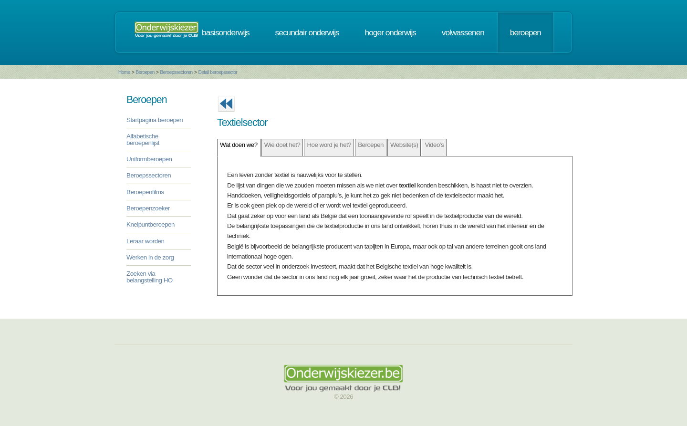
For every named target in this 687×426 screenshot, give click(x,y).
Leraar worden (145, 241)
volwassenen (463, 32)
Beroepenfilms (145, 192)
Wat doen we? (239, 144)
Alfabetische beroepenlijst (142, 139)
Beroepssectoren (176, 72)
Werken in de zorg (150, 257)
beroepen (525, 32)
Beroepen (144, 72)
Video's (434, 144)
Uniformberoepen (149, 159)
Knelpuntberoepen (150, 224)
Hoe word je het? (329, 144)
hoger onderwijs (390, 32)
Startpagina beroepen (154, 120)
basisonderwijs (226, 32)
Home (124, 72)
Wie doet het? (282, 144)
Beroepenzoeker (148, 208)
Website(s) (404, 144)
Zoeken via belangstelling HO (149, 276)
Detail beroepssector (217, 72)
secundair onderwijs (307, 32)
